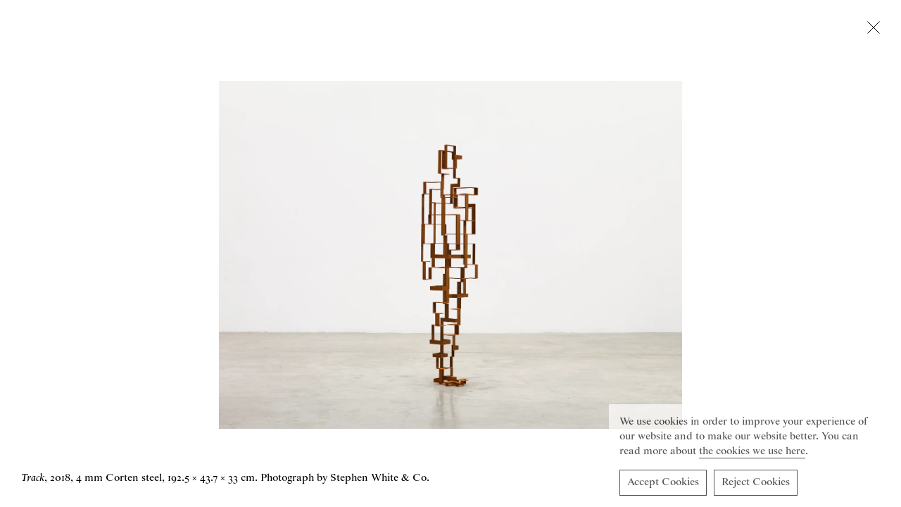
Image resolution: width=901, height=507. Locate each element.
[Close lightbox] (873, 30)
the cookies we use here (752, 453)
